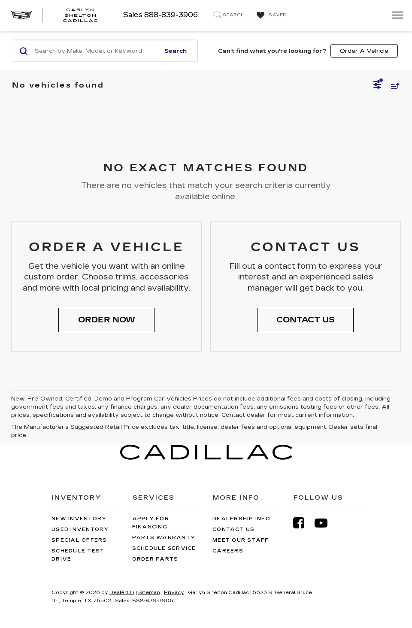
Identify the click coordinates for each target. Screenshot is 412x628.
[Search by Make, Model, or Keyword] (96, 51)
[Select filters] (377, 85)
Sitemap (149, 592)
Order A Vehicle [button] (364, 50)
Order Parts (155, 559)
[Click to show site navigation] (395, 15)
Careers (227, 551)
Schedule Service (164, 548)
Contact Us (233, 529)
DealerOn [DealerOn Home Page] (121, 592)
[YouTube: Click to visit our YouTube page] (325, 523)
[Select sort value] (393, 85)
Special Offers (79, 540)
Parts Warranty (164, 537)
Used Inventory (80, 529)
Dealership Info (241, 519)
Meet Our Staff (240, 540)
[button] (106, 320)
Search (175, 50)
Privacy (174, 592)
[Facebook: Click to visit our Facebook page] (303, 523)
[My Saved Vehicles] (270, 15)
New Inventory (79, 519)
